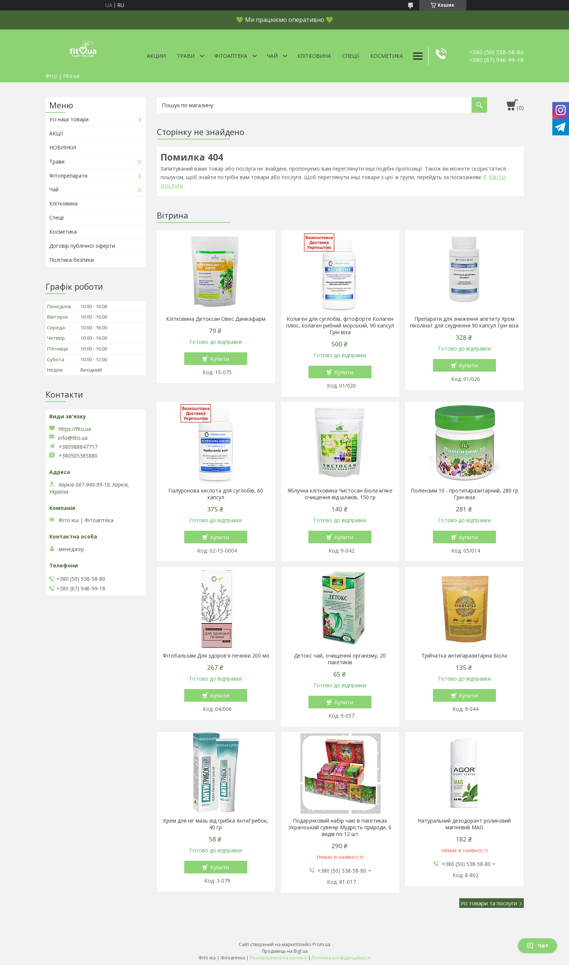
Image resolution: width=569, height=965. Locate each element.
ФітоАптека (230, 55)
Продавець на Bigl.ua (285, 951)
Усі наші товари (69, 119)
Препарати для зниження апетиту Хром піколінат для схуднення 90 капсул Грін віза (464, 322)
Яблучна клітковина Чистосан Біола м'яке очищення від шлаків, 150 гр (340, 494)
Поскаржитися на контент (278, 958)
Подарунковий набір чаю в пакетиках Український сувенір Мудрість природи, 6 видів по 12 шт (339, 827)
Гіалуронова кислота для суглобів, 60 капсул (215, 494)
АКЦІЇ (56, 133)
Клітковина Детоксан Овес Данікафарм (215, 319)
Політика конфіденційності (341, 958)
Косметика (386, 55)
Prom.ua (321, 944)
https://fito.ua (75, 428)
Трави (186, 55)
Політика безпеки (71, 259)
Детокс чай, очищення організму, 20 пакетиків (340, 659)
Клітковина (314, 55)
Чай (272, 55)
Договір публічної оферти (82, 245)
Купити (219, 358)
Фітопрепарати (68, 175)
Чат (537, 945)
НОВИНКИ (62, 147)
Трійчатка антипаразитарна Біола (464, 655)
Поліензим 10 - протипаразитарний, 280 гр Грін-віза (464, 494)
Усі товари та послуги (488, 903)
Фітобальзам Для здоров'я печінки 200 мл (216, 655)
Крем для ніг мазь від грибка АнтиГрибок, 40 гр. (215, 824)
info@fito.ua (72, 438)
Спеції (350, 55)
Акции (156, 55)
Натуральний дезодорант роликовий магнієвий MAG (464, 824)
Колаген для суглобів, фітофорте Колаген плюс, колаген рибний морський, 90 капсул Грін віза (340, 326)
